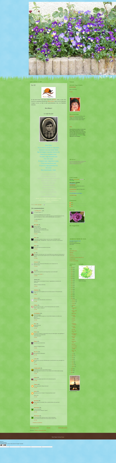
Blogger (62, 437)
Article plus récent (34, 427)
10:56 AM (35, 233)
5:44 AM (35, 387)
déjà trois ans (74, 313)
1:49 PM (35, 294)
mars (73, 362)
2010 (72, 296)
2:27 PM (35, 301)
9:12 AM (35, 396)
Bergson (35, 341)
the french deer (74, 345)
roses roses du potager (74, 348)
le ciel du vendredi (73, 316)
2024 (72, 271)
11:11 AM (35, 258)
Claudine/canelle (37, 368)
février (73, 364)
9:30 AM (35, 403)
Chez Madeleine (37, 313)
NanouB (71, 91)
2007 (72, 370)
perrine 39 (71, 254)
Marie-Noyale (36, 407)
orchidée (73, 339)
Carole (35, 358)
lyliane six (36, 298)
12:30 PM (35, 286)
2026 (72, 267)
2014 (72, 289)
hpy (34, 252)
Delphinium (36, 290)
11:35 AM (35, 266)
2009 (72, 298)
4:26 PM (35, 337)
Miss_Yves (36, 351)
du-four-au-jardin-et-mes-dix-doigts (56, 5)
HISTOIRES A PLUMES (74, 334)
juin (72, 357)
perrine (35, 391)
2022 (72, 274)
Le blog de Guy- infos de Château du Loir (77, 257)
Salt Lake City (72, 255)
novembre (73, 301)
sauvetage (73, 329)
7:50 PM (35, 373)
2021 (72, 276)
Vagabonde (71, 252)
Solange (35, 377)
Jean (35, 270)
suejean (41, 274)
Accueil (48, 427)
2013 (72, 291)
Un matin (73, 318)
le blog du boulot (72, 259)
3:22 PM (35, 309)
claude (72, 202)
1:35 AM (35, 380)
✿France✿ (36, 224)
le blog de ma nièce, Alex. (74, 260)
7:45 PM (35, 364)
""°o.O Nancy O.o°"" (38, 210)
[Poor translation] (4, 445)
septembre (73, 305)
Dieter (35, 323)
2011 (72, 294)
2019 (72, 280)
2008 (72, 368)
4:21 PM (35, 328)
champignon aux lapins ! (74, 324)
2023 (72, 273)
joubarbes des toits (74, 308)
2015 (72, 287)
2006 (72, 372)
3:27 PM (35, 320)
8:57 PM (35, 420)
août (73, 353)
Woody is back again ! (74, 311)
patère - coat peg (74, 351)
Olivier (35, 237)
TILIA (71, 126)
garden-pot (73, 344)
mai (72, 359)
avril (73, 361)
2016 (72, 285)
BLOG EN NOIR (73, 337)
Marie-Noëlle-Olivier (73, 250)
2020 (72, 278)
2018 (72, 282)
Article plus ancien (62, 427)
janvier (73, 366)
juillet (73, 355)
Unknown (36, 384)
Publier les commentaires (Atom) (40, 430)
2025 (72, 269)
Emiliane (35, 305)
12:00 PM (35, 275)
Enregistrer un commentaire (37, 422)
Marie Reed (36, 400)
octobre (73, 303)
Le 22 (73, 321)
